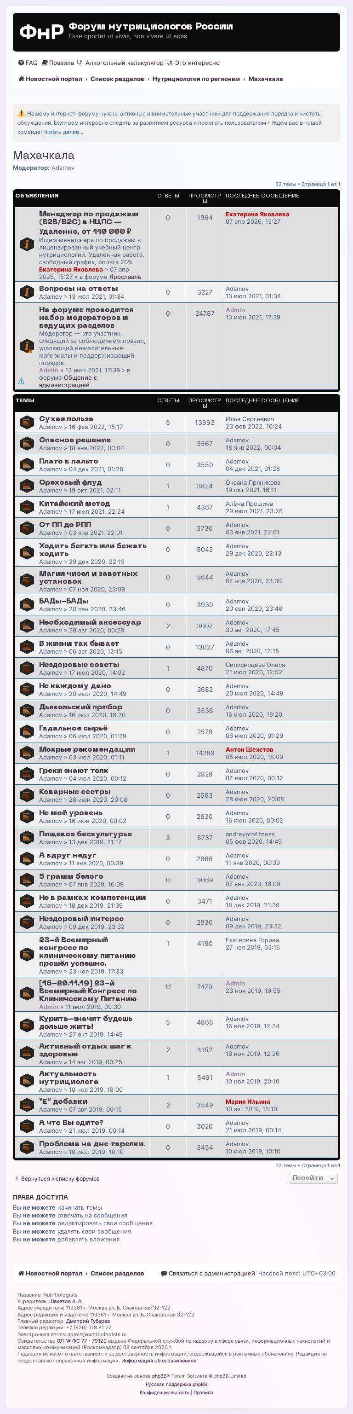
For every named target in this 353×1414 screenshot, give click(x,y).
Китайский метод (74, 504)
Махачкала (43, 156)
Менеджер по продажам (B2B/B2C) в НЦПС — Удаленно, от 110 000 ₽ (88, 223)
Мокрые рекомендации (87, 749)
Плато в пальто (68, 461)
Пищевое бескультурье (85, 834)
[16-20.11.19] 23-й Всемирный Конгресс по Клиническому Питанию (88, 991)
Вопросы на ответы (78, 289)
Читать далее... (63, 131)
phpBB (159, 1376)
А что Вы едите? (71, 1123)
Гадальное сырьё (73, 728)
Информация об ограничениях (158, 1360)
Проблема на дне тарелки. (92, 1144)
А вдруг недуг (68, 855)
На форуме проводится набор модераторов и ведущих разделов (86, 318)
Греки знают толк (73, 771)
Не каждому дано (75, 686)
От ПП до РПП (65, 525)
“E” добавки (63, 1102)
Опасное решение (75, 440)
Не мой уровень (70, 813)
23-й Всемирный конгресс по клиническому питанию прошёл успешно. (87, 952)
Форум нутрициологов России (150, 27)
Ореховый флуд (70, 483)
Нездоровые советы (79, 665)
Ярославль (125, 276)
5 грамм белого (71, 877)
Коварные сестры (74, 792)
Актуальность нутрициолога (69, 1078)
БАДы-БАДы (63, 601)
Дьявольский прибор (80, 707)
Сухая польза (66, 419)
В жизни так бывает (79, 644)
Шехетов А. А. (66, 1301)
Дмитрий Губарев (88, 1321)
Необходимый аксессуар (90, 622)
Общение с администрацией (68, 381)
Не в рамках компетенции (92, 898)
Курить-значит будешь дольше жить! (85, 1023)
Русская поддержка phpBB (176, 1384)
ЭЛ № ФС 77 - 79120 (82, 1341)
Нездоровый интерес (81, 919)
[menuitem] (27, 63)
